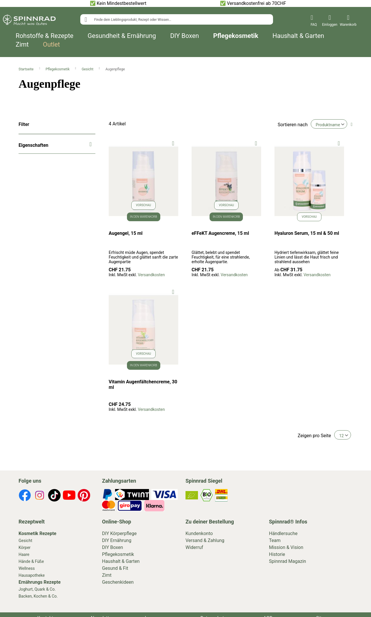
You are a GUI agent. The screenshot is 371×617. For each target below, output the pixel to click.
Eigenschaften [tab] (33, 145)
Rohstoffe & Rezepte (44, 35)
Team (275, 540)
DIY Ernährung (116, 540)
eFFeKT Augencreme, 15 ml (220, 233)
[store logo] (29, 20)
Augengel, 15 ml (126, 233)
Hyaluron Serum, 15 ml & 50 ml (306, 233)
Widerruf (194, 547)
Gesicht (88, 69)
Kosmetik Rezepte (37, 533)
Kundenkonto (199, 533)
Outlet (51, 44)
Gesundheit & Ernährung (122, 35)
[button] (173, 143)
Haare (24, 554)
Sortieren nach (293, 124)
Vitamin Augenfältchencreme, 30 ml (143, 384)
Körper (24, 547)
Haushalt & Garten (298, 35)
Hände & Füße (31, 561)
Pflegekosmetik (235, 35)
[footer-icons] (25, 496)
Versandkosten (151, 274)
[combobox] (176, 19)
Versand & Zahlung (205, 540)
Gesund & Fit (115, 568)
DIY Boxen (184, 35)
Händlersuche (283, 533)
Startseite (26, 69)
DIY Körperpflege (119, 533)
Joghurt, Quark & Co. (37, 589)
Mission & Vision (286, 547)
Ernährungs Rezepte (40, 582)
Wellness (27, 568)
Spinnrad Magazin (287, 561)
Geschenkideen (118, 582)
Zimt (22, 44)
